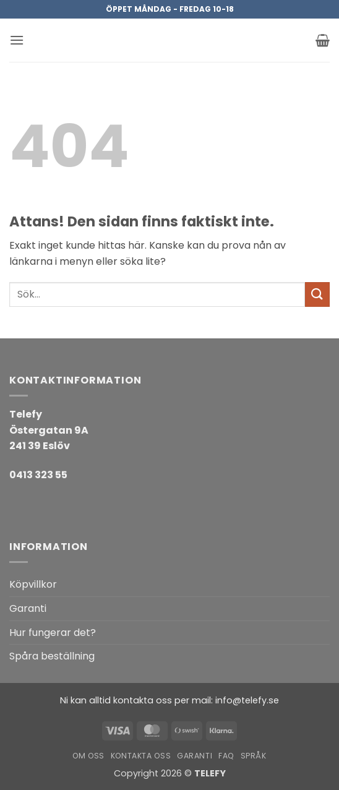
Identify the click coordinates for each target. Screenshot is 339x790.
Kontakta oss (141, 755)
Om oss (88, 755)
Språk (254, 755)
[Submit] (317, 294)
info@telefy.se (247, 700)
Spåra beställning (52, 656)
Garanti (27, 608)
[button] (16, 40)
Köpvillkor (33, 584)
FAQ (226, 755)
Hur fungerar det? (52, 632)
